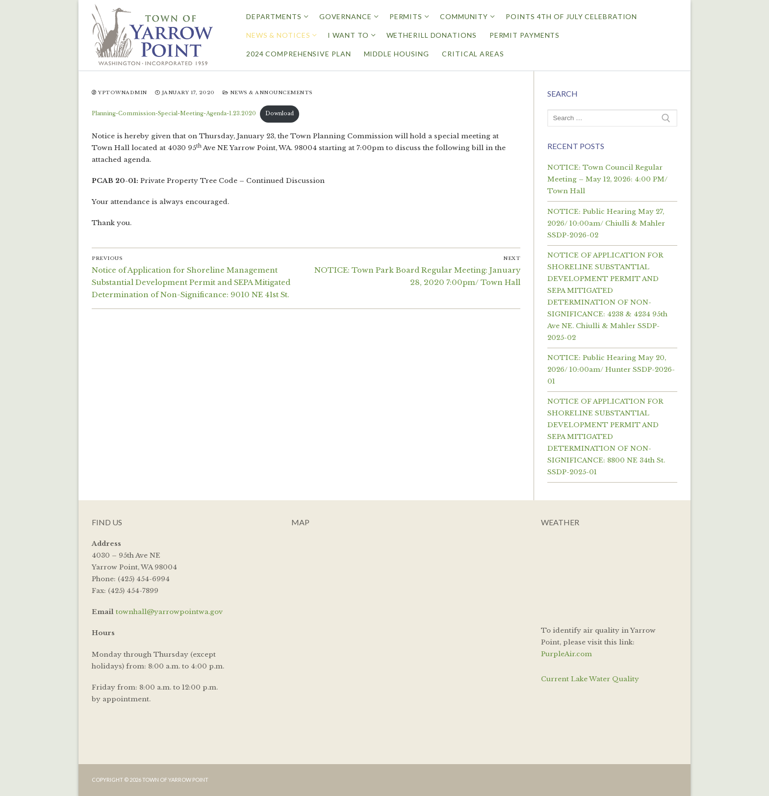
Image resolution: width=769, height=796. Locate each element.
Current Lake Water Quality (590, 679)
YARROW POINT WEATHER (609, 575)
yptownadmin (119, 93)
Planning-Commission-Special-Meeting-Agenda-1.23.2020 (174, 113)
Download (279, 113)
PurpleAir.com (566, 654)
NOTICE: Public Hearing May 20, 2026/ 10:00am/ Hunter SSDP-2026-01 (611, 369)
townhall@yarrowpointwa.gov (169, 612)
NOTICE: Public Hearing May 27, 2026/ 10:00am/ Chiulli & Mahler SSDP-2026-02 (606, 223)
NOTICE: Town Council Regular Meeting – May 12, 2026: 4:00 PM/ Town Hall (607, 179)
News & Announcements (267, 93)
